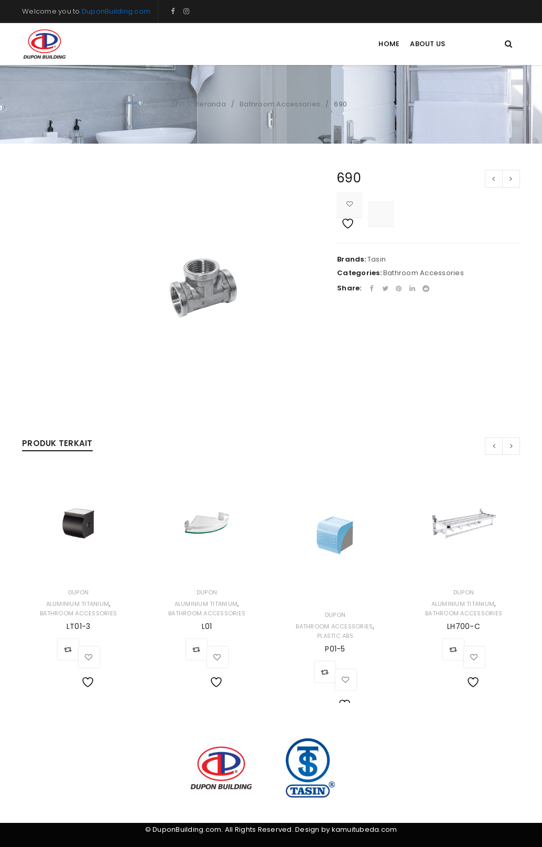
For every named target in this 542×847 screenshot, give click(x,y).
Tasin (376, 259)
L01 (207, 626)
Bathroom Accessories (280, 104)
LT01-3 (79, 626)
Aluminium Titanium (78, 604)
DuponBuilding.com (116, 11)
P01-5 (335, 649)
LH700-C (463, 626)
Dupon (78, 592)
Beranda (210, 104)
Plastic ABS (335, 636)
